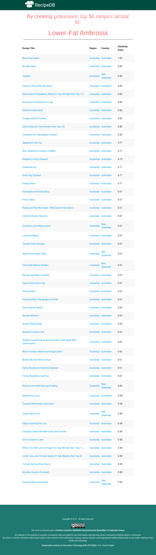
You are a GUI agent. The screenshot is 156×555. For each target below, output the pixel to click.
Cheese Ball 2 (29, 291)
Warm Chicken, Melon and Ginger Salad (42, 351)
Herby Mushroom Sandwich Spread (40, 368)
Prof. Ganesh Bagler (106, 545)
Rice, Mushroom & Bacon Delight (39, 151)
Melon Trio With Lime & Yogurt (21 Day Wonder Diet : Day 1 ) (53, 448)
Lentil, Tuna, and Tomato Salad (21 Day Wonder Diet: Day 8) (52, 456)
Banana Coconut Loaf (33, 332)
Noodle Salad (29, 66)
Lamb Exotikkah (31, 235)
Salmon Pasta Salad (33, 110)
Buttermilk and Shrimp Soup (37, 359)
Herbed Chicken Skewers (35, 216)
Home (54, 16)
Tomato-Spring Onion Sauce (37, 464)
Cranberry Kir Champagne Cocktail (40, 134)
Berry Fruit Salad (31, 58)
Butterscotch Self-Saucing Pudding (40, 386)
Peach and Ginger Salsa (35, 253)
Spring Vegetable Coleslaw (36, 275)
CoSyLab (124, 16)
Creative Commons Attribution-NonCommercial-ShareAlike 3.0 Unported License (90, 530)
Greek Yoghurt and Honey (35, 482)
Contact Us (109, 16)
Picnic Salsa (29, 199)
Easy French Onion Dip (34, 283)
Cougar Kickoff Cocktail (34, 118)
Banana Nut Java (31, 395)
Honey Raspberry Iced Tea (36, 376)
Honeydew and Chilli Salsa (36, 191)
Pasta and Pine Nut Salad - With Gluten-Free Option (48, 208)
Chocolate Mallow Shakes (36, 265)
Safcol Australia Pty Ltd (34, 423)
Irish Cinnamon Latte (33, 439)
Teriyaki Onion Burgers (34, 244)
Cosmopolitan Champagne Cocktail (40, 299)
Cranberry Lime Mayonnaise (37, 226)
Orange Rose (29, 183)
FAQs (96, 16)
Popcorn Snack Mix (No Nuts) (37, 86)
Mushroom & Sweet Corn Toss (38, 102)
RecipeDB (40, 5)
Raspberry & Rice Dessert (35, 159)
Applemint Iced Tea (32, 143)
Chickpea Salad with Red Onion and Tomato (45, 431)
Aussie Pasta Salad (32, 324)
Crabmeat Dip (29, 167)
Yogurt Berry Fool (31, 413)
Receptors (84, 16)
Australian (95, 58)
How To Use (68, 16)
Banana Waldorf (31, 315)
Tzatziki (26, 76)
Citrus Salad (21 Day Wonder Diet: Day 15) (44, 126)
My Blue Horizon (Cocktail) (36, 472)
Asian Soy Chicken (32, 175)
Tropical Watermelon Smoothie (38, 403)
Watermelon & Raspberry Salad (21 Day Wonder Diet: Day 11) (53, 94)
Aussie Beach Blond (33, 307)
